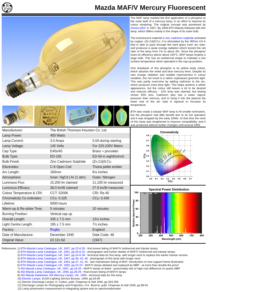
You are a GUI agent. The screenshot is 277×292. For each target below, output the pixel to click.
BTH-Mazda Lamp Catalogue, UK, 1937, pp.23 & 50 (53, 248)
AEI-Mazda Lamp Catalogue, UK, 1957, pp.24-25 (51, 268)
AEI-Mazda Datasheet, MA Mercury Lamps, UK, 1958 (54, 275)
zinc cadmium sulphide (179, 38)
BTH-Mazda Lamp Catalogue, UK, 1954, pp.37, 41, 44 (54, 261)
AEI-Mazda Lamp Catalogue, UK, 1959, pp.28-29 (51, 271)
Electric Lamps (31, 278)
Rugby (55, 229)
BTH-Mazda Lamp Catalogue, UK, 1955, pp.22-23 (52, 265)
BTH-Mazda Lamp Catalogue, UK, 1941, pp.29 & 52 (53, 251)
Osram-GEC (138, 27)
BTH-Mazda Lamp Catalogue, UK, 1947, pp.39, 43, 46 (54, 258)
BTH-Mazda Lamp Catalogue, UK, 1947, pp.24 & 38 (53, 255)
